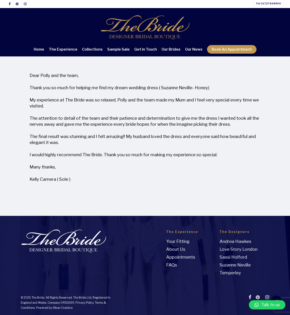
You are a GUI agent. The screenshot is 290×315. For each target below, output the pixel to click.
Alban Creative (63, 307)
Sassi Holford (233, 257)
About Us (175, 249)
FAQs (171, 265)
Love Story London (238, 249)
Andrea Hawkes (235, 241)
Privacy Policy (85, 302)
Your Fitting (177, 241)
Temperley (230, 272)
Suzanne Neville (235, 265)
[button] (267, 304)
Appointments (180, 257)
